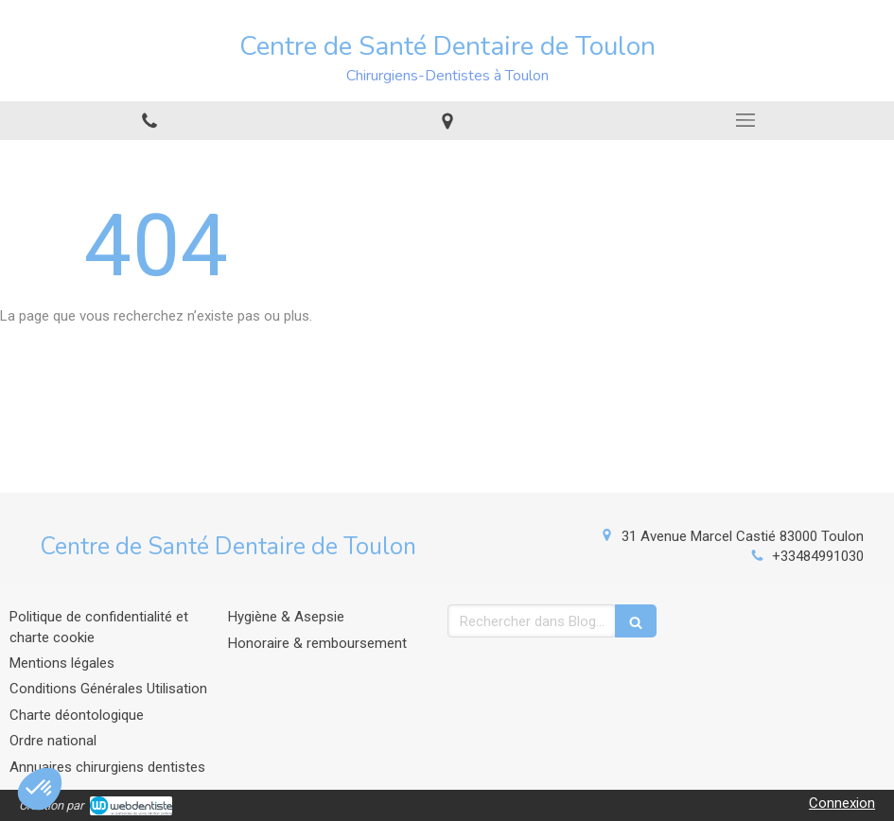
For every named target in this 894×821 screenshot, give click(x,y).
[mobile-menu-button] (745, 120)
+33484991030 (818, 556)
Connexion (842, 803)
